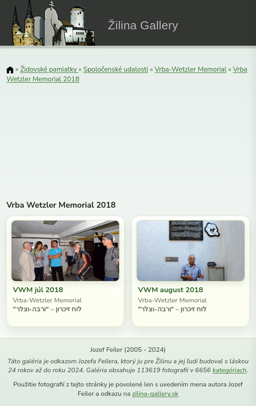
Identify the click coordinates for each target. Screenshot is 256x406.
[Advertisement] (128, 131)
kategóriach (229, 370)
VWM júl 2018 (38, 290)
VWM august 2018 (170, 290)
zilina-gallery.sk (155, 393)
